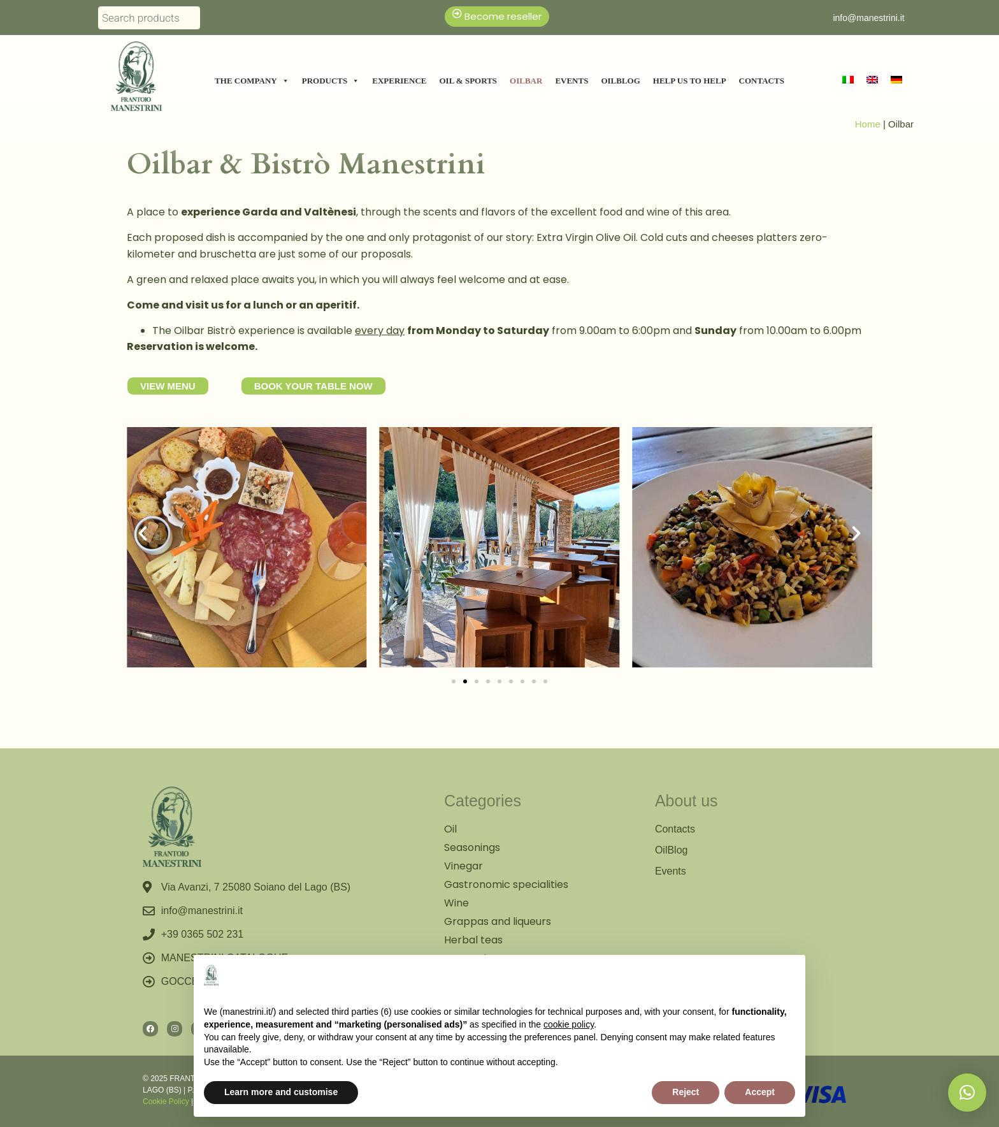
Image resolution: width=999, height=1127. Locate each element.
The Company (252, 81)
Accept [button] (760, 1092)
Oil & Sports (469, 80)
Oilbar (526, 80)
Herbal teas (473, 940)
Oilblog (620, 80)
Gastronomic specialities (506, 884)
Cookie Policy (166, 1101)
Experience (399, 80)
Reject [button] (685, 1092)
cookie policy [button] (568, 1024)
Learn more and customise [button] (281, 1092)
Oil (450, 829)
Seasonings (472, 847)
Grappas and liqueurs (497, 921)
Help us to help (689, 80)
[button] (142, 533)
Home (867, 124)
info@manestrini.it (868, 18)
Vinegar (463, 866)
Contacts (761, 80)
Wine (456, 903)
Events (571, 80)
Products (331, 81)
